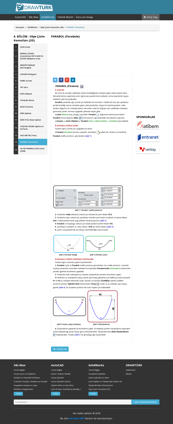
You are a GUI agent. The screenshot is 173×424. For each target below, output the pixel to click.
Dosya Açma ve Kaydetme (25, 374)
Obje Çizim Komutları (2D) (52, 27)
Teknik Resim (65, 17)
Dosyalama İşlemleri (96, 374)
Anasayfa (20, 27)
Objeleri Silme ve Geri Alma (62, 385)
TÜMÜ (18, 393)
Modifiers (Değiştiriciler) (23, 389)
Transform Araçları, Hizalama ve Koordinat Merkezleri (36, 381)
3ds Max (33, 17)
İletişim (129, 374)
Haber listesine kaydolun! (145, 402)
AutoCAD (20, 17)
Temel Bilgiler (19, 370)
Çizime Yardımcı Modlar (60, 374)
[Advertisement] (30, 197)
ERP (82, 418)
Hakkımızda (130, 370)
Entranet (74, 418)
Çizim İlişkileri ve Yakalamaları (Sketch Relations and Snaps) (112, 381)
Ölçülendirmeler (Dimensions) (100, 385)
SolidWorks (47, 17)
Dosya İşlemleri (57, 377)
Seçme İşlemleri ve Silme (98, 377)
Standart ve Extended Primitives (27, 377)
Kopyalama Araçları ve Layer (25, 385)
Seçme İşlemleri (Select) (61, 381)
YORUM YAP (60, 349)
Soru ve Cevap (84, 17)
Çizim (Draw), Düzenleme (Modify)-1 (66, 389)
